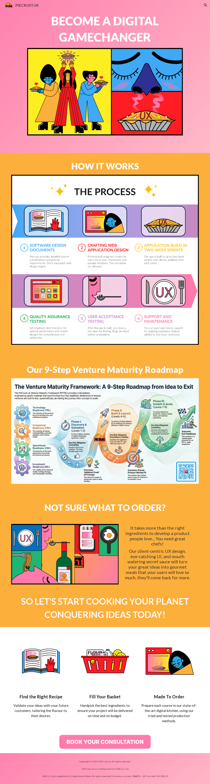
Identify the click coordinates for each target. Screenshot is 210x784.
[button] (205, 5)
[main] (105, 29)
